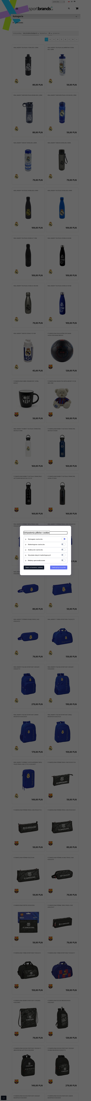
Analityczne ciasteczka (35, 550)
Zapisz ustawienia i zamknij (34, 567)
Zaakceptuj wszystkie (59, 567)
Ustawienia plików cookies (37, 533)
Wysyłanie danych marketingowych (39, 555)
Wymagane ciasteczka (35, 539)
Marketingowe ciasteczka (36, 544)
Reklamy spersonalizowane (36, 560)
